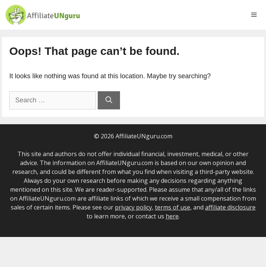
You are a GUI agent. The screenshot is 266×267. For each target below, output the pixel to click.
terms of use (172, 207)
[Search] (109, 100)
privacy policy (133, 207)
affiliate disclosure (230, 207)
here (172, 216)
